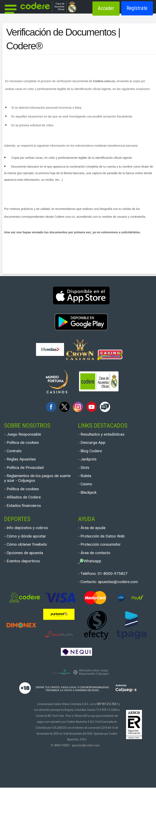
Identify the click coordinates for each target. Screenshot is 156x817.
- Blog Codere (93, 454)
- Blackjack (90, 503)
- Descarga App (95, 445)
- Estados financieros (28, 519)
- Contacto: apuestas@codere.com (104, 607)
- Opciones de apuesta (29, 572)
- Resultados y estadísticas (108, 435)
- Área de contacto (98, 572)
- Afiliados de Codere (27, 509)
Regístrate (137, 8)
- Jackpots (90, 464)
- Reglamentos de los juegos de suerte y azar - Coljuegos (36, 487)
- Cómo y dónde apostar (31, 553)
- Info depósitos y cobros (32, 543)
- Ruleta (86, 484)
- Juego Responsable (28, 435)
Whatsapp (95, 582)
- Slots (85, 474)
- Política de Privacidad (30, 474)
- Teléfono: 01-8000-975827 (109, 594)
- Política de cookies (27, 445)
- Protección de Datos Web (108, 553)
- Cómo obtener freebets (32, 562)
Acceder (106, 8)
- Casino (87, 493)
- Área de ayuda (95, 543)
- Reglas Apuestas (24, 464)
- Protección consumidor (106, 562)
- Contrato (15, 454)
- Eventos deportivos (27, 582)
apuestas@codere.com (86, 775)
